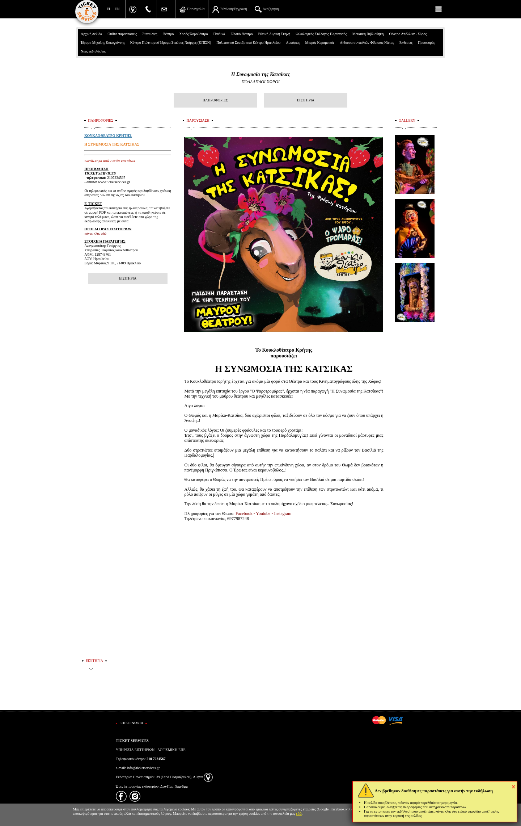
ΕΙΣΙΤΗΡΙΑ (305, 100)
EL (109, 9)
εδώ (299, 813)
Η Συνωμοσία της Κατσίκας (260, 74)
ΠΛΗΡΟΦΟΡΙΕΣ (215, 100)
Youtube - (265, 513)
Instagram (282, 513)
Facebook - (246, 513)
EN (117, 9)
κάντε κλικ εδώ (95, 233)
